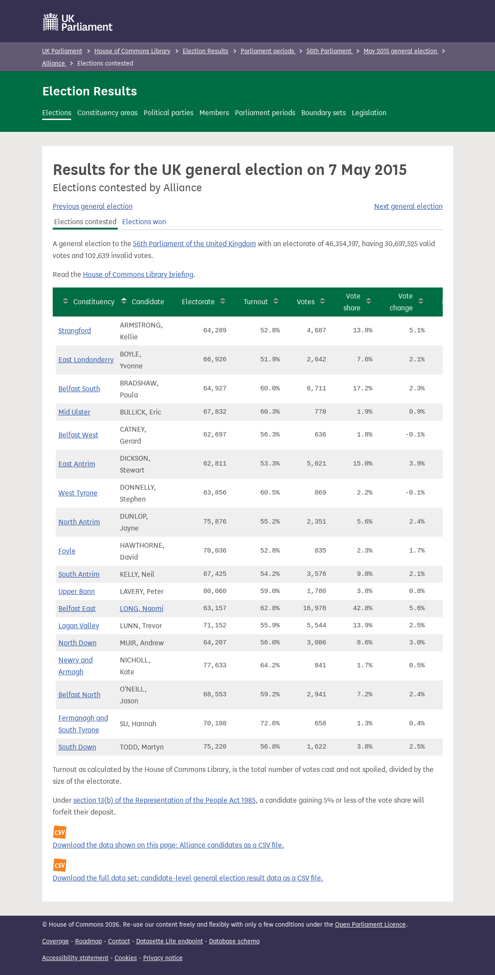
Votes (305, 302)
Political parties (168, 113)
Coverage (55, 941)
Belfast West (78, 435)
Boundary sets (323, 113)
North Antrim (79, 522)
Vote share (352, 302)
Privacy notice (163, 958)
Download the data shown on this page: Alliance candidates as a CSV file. (168, 845)
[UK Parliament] (78, 22)
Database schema (234, 941)
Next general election (408, 206)
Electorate (198, 302)
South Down (77, 747)
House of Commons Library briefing (138, 274)
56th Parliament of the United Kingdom (194, 244)
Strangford (74, 331)
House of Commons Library (132, 51)
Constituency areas (107, 113)
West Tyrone (78, 493)
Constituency (94, 302)
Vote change (401, 302)
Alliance (54, 63)
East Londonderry (86, 360)
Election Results (205, 51)
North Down (77, 643)
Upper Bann (76, 591)
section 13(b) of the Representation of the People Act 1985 (164, 800)
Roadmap (88, 941)
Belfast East (77, 608)
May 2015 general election (401, 51)
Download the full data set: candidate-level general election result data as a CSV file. (188, 878)
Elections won (144, 222)
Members (214, 113)
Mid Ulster (74, 412)
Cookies (126, 958)
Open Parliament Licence (370, 924)
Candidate (148, 302)
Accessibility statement (75, 958)
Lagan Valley (78, 626)
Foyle (67, 551)
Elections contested (85, 222)
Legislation (369, 113)
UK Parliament (62, 51)
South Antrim (79, 574)
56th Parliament (330, 51)
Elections (56, 113)
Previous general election (93, 206)
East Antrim (76, 464)
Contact (119, 941)
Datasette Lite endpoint (169, 941)
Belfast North (79, 695)
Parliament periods (268, 51)
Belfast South (79, 389)
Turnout (256, 302)
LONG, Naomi (141, 608)
